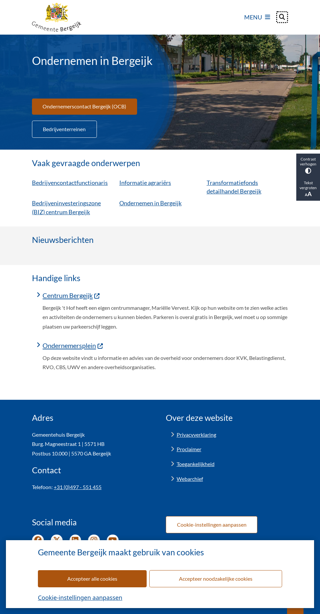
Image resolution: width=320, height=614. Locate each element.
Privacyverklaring (196, 434)
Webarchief (190, 479)
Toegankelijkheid (196, 464)
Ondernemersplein (73, 345)
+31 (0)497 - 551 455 (78, 487)
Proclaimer (189, 449)
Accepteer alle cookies (92, 578)
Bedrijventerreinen (64, 129)
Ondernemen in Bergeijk (150, 203)
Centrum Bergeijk (71, 295)
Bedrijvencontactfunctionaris (70, 182)
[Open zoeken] (282, 17)
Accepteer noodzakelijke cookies (215, 578)
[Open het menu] (257, 17)
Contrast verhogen (308, 165)
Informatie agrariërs (145, 182)
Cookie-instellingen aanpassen (80, 597)
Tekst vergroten (308, 188)
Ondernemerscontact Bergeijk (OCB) (84, 106)
